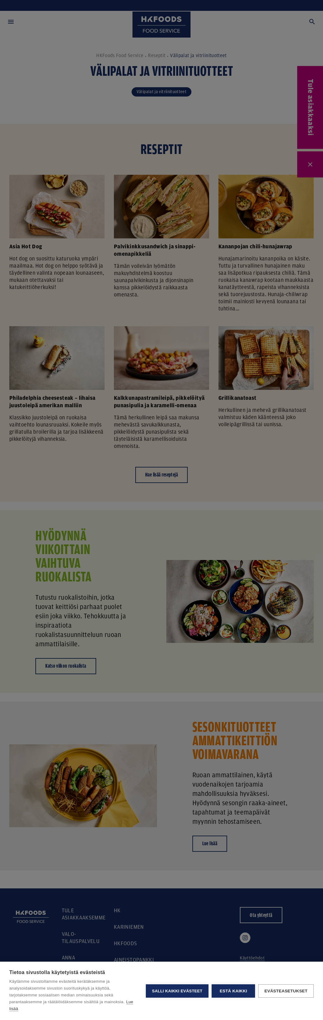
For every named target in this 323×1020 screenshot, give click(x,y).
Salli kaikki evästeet (177, 991)
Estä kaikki (233, 991)
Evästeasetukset (285, 991)
